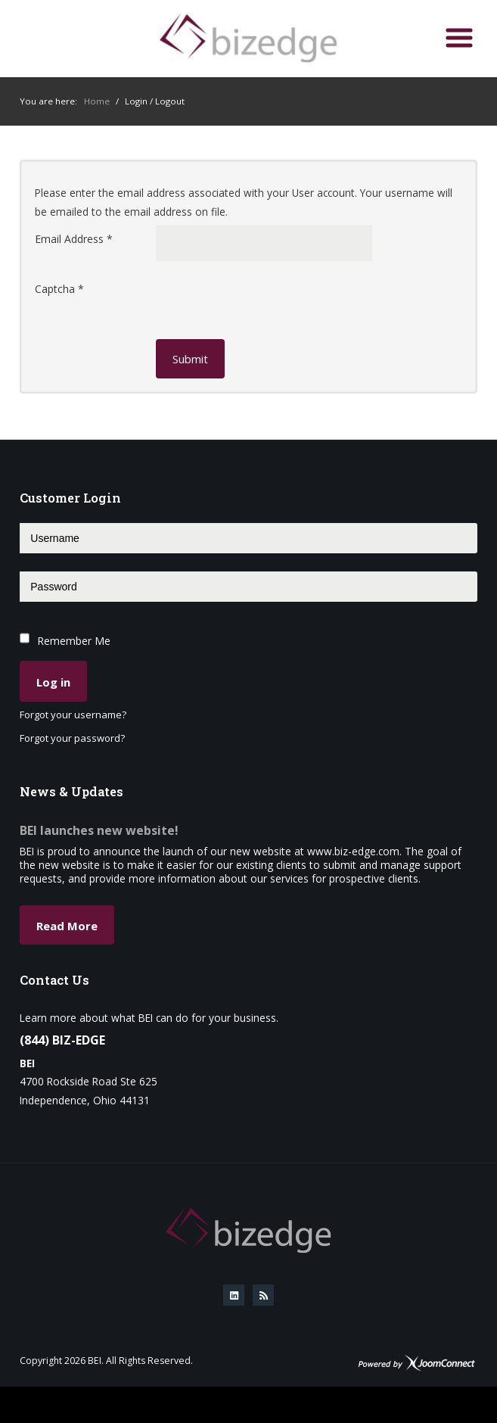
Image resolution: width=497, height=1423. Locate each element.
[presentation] (271, 304)
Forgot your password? (72, 739)
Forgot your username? (73, 715)
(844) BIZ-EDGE (62, 1040)
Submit (190, 358)
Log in (53, 682)
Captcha (59, 289)
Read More (67, 925)
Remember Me (73, 641)
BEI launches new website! (99, 830)
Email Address (74, 239)
